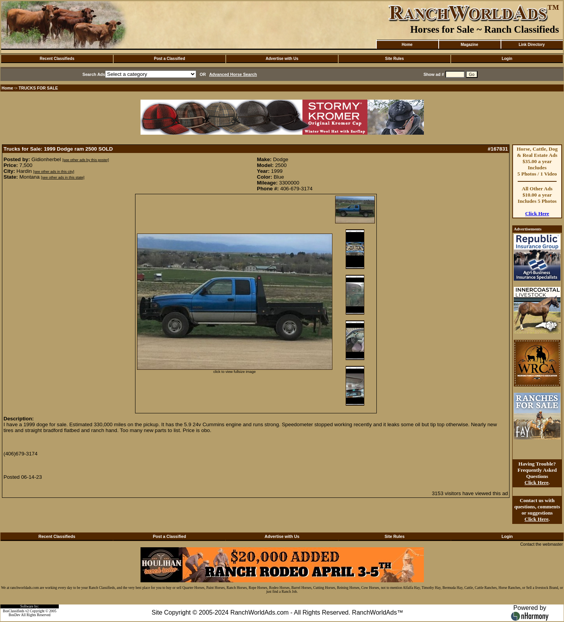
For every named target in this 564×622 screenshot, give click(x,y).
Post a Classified (169, 58)
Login (507, 58)
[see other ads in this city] (53, 172)
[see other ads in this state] (62, 177)
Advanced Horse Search (233, 74)
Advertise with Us (282, 58)
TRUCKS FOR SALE (38, 88)
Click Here (537, 213)
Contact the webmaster (541, 544)
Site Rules (394, 58)
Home (407, 44)
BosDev (14, 615)
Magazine (469, 44)
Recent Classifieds (57, 58)
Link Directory (531, 44)
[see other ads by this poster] (85, 160)
